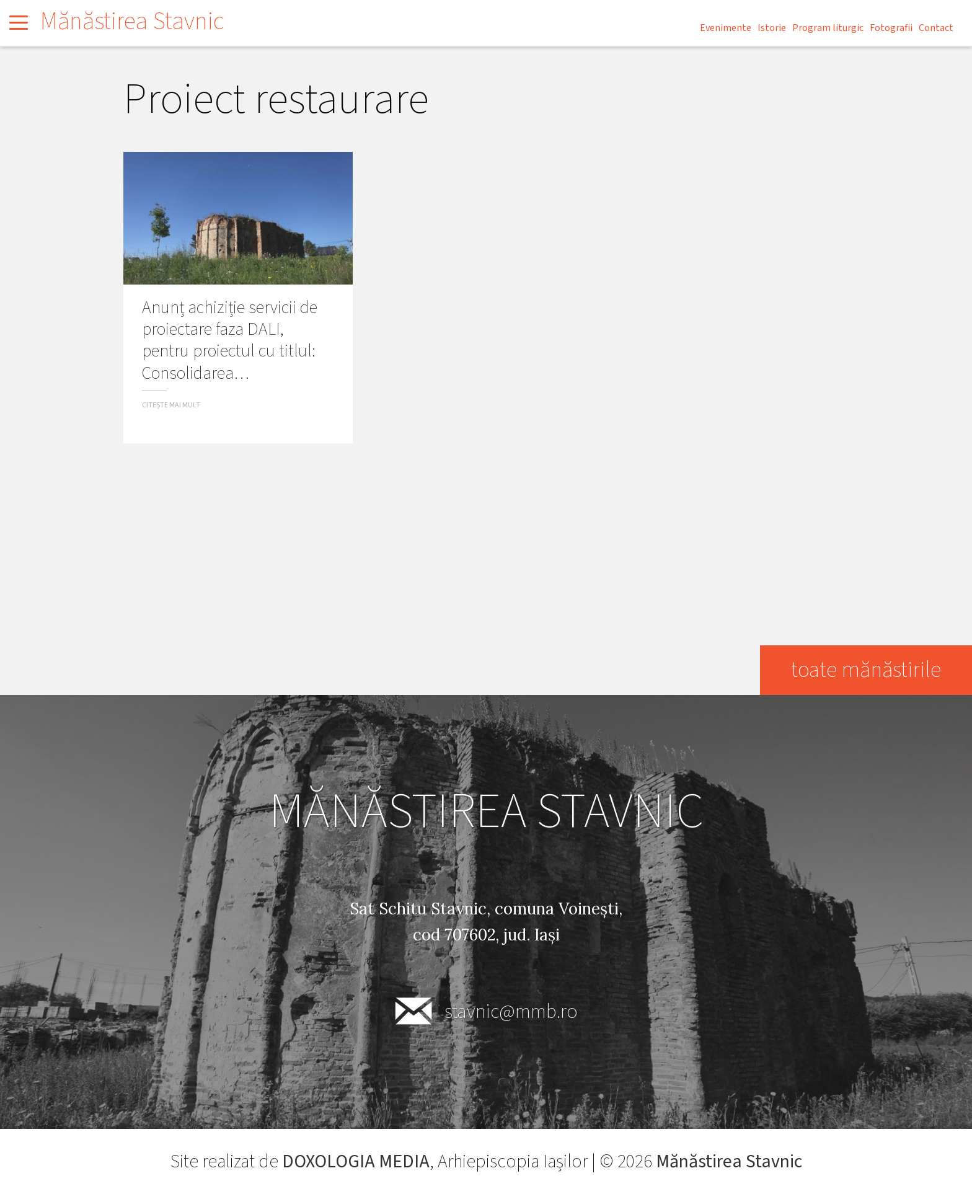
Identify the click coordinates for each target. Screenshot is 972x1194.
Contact (936, 28)
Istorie (772, 28)
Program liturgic (828, 28)
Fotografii (891, 28)
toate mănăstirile (865, 670)
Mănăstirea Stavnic (132, 21)
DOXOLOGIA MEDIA (355, 1161)
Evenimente (725, 28)
